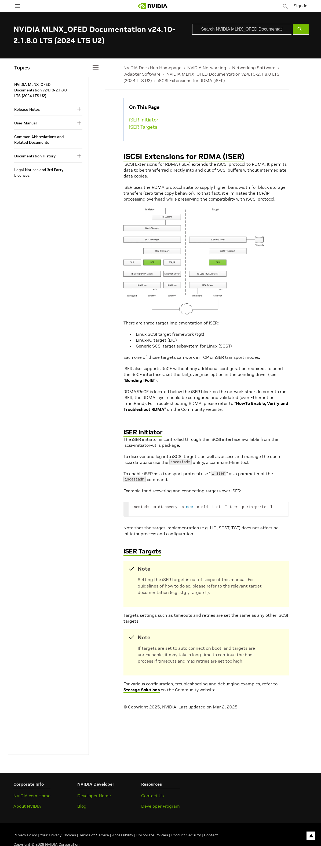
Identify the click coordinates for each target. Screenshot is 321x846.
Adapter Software (142, 74)
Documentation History (35, 156)
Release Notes (27, 109)
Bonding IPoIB (139, 380)
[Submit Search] (301, 29)
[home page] (154, 6)
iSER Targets (143, 127)
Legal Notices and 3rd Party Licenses (38, 172)
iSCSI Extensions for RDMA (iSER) (191, 80)
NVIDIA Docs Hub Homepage (152, 67)
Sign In (302, 5)
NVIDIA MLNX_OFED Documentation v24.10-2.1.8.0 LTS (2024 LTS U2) (40, 90)
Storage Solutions (141, 689)
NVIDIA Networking (206, 67)
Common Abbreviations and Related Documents (39, 139)
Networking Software (253, 67)
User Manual (25, 123)
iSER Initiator (143, 120)
